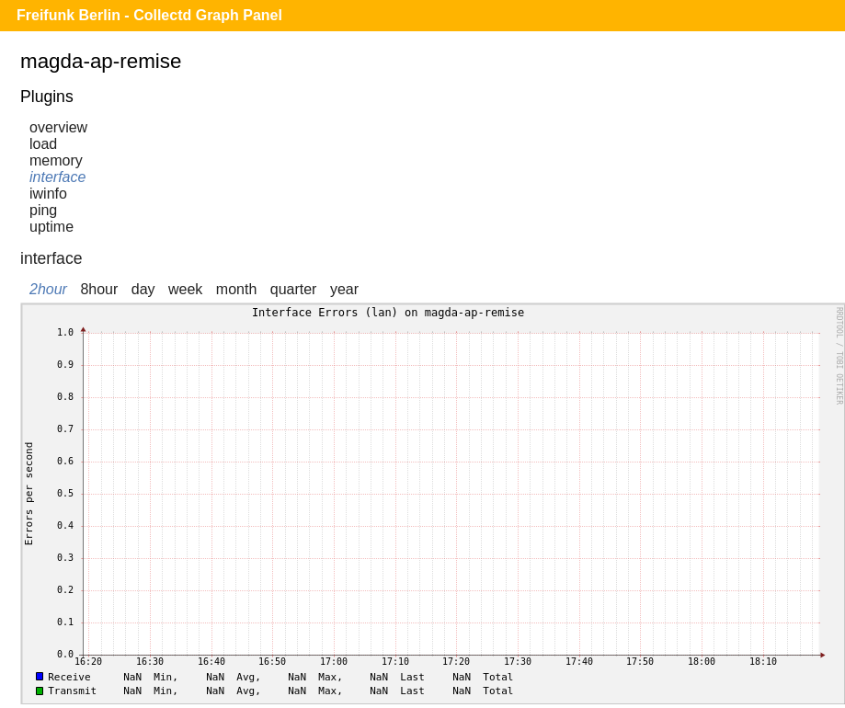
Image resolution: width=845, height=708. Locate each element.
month (236, 289)
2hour (48, 289)
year (344, 289)
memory (56, 160)
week (185, 289)
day (143, 289)
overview (58, 127)
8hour (99, 289)
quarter (293, 289)
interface (57, 177)
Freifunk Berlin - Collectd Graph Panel (149, 15)
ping (43, 210)
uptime (51, 226)
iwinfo (48, 193)
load (43, 144)
